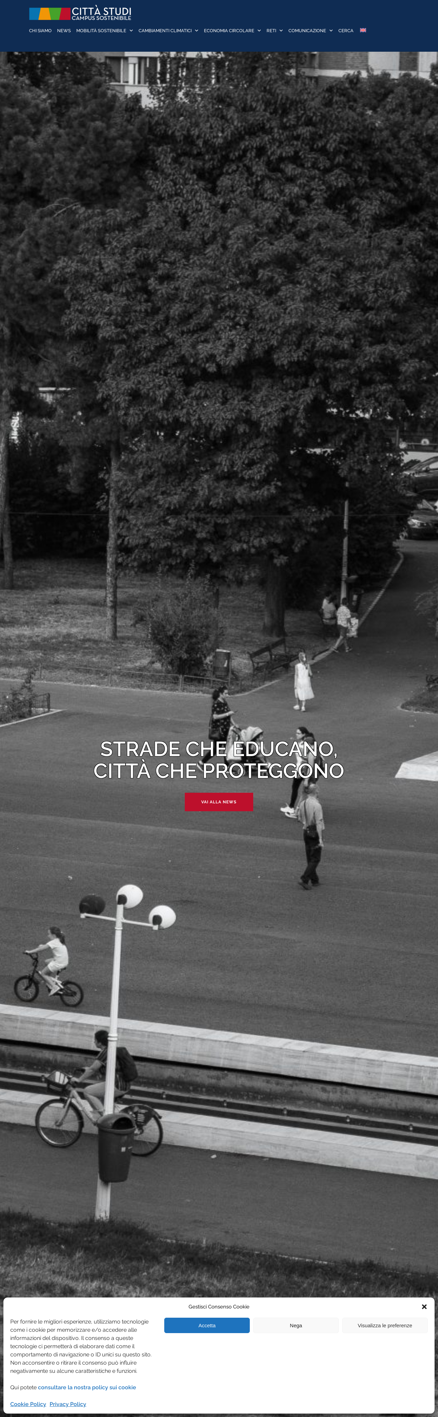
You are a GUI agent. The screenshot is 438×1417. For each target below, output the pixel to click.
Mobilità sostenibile (101, 30)
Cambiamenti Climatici (165, 30)
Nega (296, 1325)
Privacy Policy (68, 1404)
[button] (424, 1306)
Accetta (207, 1325)
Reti (271, 30)
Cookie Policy (28, 1404)
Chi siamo (40, 30)
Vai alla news (218, 802)
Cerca (345, 30)
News (64, 30)
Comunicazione (307, 30)
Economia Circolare (229, 30)
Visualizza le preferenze (385, 1325)
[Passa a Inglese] (362, 31)
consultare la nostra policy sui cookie (87, 1387)
